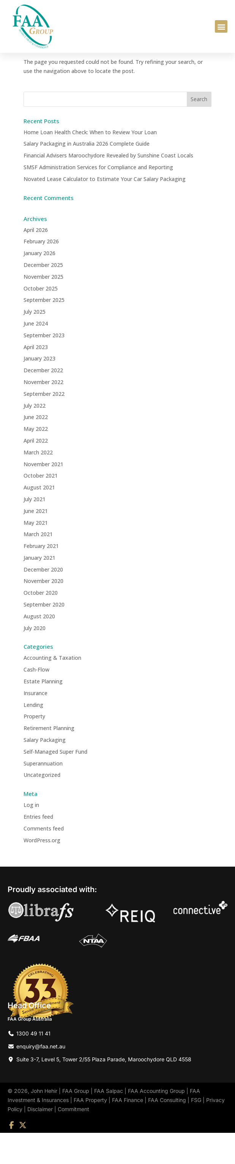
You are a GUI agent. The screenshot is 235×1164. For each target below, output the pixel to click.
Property (34, 747)
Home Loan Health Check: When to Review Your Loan (90, 163)
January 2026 (39, 284)
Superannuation (43, 794)
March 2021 (38, 565)
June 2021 (36, 542)
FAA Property (90, 1131)
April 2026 (36, 261)
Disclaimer (40, 1140)
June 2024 (36, 354)
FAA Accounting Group (156, 1122)
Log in (31, 836)
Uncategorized (42, 806)
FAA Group (75, 1122)
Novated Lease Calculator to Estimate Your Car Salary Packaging (105, 210)
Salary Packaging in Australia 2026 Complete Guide (87, 174)
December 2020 (43, 600)
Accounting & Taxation (52, 689)
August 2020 (39, 647)
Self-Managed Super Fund (55, 782)
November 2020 (43, 612)
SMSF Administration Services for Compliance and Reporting (98, 198)
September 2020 (44, 635)
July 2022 (35, 436)
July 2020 (35, 659)
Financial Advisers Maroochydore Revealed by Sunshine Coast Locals (108, 186)
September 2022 (44, 425)
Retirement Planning (49, 759)
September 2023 (44, 366)
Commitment (73, 1140)
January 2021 (39, 588)
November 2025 (43, 307)
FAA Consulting (167, 1131)
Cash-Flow (36, 700)
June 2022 (36, 448)
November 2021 (43, 495)
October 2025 (41, 319)
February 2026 (41, 272)
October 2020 (41, 623)
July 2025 (35, 342)
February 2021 (41, 577)
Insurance (35, 724)
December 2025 (43, 296)
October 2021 (41, 506)
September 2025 (44, 331)
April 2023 (36, 378)
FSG (196, 1131)
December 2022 (43, 401)
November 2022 (43, 413)
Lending (33, 736)
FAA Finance (127, 1131)
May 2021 (36, 553)
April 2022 (36, 471)
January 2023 (39, 389)
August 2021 (39, 518)
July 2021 (35, 530)
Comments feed (44, 859)
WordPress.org (42, 871)
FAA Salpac (108, 1122)
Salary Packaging (45, 771)
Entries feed (38, 847)
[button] (221, 26)
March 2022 (38, 483)
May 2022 (36, 460)
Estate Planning (43, 712)
